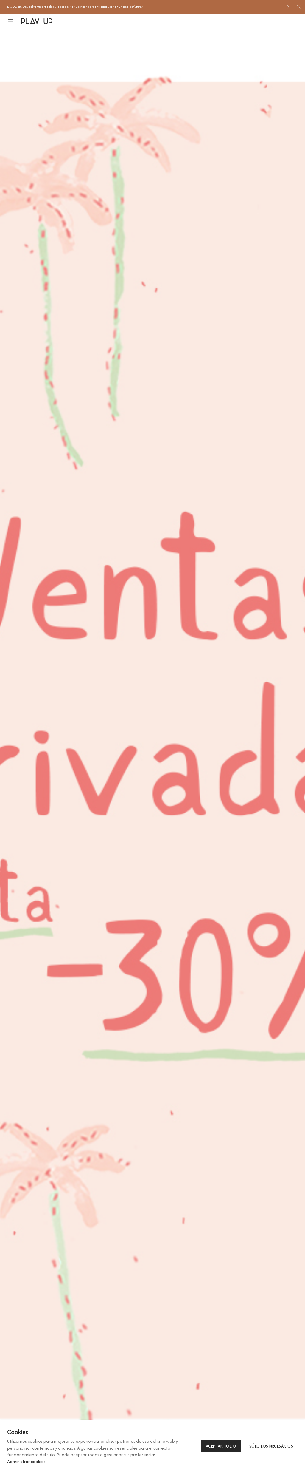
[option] (144, 7)
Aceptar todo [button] (221, 1446)
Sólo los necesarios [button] (271, 1446)
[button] (14, 21)
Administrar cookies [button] (26, 1461)
